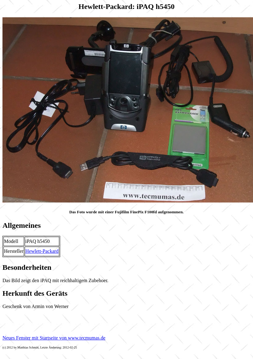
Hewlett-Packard (42, 251)
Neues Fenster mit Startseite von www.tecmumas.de (54, 337)
